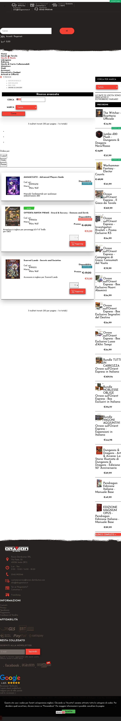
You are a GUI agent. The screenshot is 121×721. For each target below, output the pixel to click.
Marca (10, 107)
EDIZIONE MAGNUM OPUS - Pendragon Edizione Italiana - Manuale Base (107, 515)
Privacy (111, 706)
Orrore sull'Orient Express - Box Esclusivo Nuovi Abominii (107, 284)
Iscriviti (33, 651)
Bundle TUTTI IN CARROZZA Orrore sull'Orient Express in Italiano (108, 366)
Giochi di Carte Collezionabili (15, 64)
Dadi (3, 68)
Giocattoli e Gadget (11, 72)
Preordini (102, 105)
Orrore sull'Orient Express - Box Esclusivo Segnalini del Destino (107, 311)
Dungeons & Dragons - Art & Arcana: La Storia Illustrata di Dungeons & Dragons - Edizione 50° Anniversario (108, 459)
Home (4, 54)
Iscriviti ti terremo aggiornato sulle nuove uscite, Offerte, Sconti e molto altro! (19, 657)
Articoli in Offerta (10, 75)
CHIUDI (61, 715)
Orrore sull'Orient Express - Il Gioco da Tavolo (106, 199)
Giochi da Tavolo (9, 56)
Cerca (10, 100)
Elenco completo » (105, 535)
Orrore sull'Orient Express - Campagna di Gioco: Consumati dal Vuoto (106, 256)
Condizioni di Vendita (9, 615)
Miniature (6, 66)
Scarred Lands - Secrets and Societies (42, 260)
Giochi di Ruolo (8, 58)
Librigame (6, 60)
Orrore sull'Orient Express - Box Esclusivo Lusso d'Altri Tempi (107, 338)
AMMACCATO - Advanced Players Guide (44, 177)
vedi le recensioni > (8, 693)
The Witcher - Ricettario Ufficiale (112, 116)
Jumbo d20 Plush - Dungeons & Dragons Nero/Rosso (107, 140)
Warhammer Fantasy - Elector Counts (107, 170)
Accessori (5, 70)
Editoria (5, 62)
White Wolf (33, 188)
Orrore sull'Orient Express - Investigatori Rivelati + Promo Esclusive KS (106, 226)
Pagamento (5, 613)
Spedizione (4, 610)
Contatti (3, 605)
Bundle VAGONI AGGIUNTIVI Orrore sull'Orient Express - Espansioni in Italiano (107, 426)
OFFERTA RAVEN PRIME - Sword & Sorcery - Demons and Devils (56, 213)
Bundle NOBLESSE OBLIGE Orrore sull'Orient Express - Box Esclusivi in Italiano (107, 394)
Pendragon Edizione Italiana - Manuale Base (106, 488)
